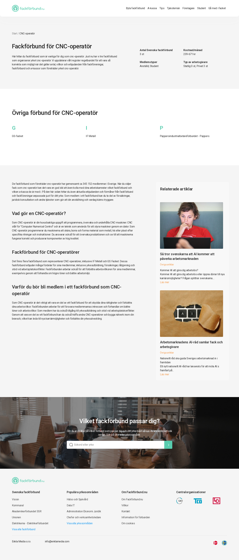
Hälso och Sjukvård (77, 499)
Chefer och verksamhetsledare (84, 517)
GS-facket (17, 136)
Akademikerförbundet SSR (26, 511)
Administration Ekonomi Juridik (84, 511)
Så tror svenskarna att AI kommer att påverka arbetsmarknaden (187, 256)
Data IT (71, 505)
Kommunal (18, 505)
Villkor (124, 505)
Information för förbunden (135, 517)
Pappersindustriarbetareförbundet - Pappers (184, 136)
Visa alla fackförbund (23, 529)
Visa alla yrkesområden (80, 523)
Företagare (188, 8)
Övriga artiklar (167, 264)
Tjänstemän (173, 8)
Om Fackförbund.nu (132, 499)
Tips (161, 8)
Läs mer (164, 282)
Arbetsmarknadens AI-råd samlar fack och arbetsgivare (191, 344)
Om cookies (128, 523)
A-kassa (152, 8)
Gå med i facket (217, 8)
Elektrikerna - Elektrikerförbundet (30, 523)
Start (14, 33)
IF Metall (91, 136)
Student (201, 8)
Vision (15, 499)
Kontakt (125, 511)
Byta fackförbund (135, 8)
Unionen (16, 517)
